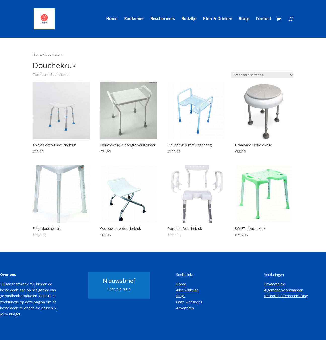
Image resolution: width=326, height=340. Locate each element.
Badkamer (134, 19)
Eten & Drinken (217, 19)
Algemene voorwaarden (283, 290)
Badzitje (188, 19)
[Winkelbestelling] (262, 75)
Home (111, 19)
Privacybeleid (274, 284)
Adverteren (185, 308)
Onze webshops (189, 302)
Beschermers (162, 19)
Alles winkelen (187, 290)
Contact (263, 19)
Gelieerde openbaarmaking (286, 295)
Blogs (244, 19)
